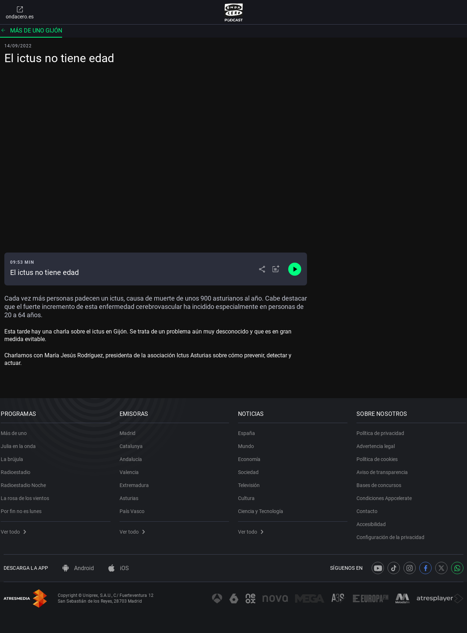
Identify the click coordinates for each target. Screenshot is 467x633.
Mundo (249, 442)
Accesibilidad (374, 520)
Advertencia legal (378, 442)
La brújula (15, 455)
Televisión (252, 481)
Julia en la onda (21, 442)
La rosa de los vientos (28, 494)
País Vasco (134, 507)
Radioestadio (18, 468)
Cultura (249, 494)
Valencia (131, 468)
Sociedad (251, 468)
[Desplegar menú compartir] (262, 269)
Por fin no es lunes (24, 507)
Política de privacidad (383, 429)
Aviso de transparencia (385, 468)
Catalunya (133, 442)
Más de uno (17, 429)
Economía (252, 455)
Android (78, 568)
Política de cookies (380, 455)
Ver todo (16, 528)
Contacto (369, 507)
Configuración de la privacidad (393, 533)
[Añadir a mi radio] (275, 269)
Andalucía (133, 455)
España (249, 429)
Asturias (131, 494)
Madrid (130, 429)
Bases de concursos (381, 481)
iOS (118, 568)
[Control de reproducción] (294, 269)
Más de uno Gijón (31, 30)
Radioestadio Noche (26, 481)
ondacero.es (20, 12)
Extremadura (136, 481)
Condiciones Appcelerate (387, 494)
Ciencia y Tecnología (263, 507)
